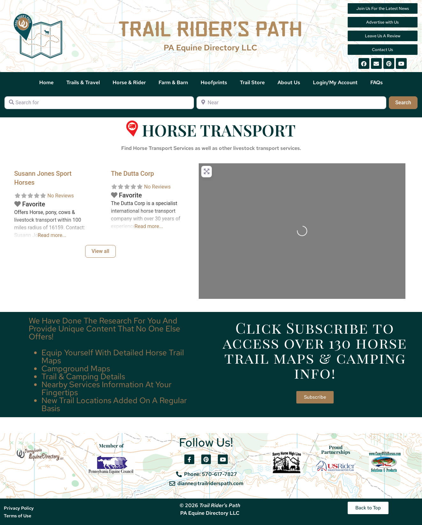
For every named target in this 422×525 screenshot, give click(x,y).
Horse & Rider (129, 82)
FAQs (376, 82)
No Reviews (60, 196)
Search (406, 102)
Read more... (52, 235)
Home (46, 82)
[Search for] (99, 102)
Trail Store (252, 82)
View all (100, 251)
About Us (289, 82)
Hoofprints (214, 82)
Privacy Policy (19, 508)
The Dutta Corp (132, 173)
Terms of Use (17, 516)
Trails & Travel (83, 82)
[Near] (291, 102)
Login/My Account (335, 82)
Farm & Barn (173, 82)
